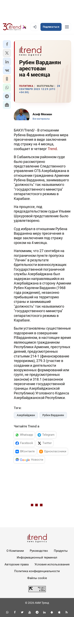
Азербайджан (26, 415)
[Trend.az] (14, 26)
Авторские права (17, 564)
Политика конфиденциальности (37, 571)
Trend (52, 149)
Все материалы (41, 118)
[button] (7, 44)
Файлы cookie (37, 578)
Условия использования (52, 564)
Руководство (39, 551)
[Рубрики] (67, 27)
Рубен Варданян (53, 415)
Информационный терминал (37, 557)
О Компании (15, 551)
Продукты (61, 551)
